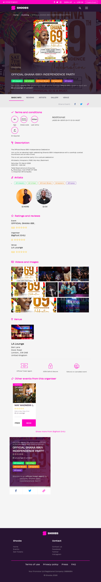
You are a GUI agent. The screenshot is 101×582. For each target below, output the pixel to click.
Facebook (56, 549)
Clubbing (25, 15)
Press (65, 564)
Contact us (57, 547)
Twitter (55, 552)
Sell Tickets (18, 552)
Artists (42, 97)
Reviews (30, 97)
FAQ (73, 564)
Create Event (91, 2)
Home (16, 15)
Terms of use (32, 564)
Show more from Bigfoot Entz (50, 431)
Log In (80, 2)
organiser (50, 378)
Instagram (56, 554)
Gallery (54, 97)
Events (16, 549)
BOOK (28, 423)
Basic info (16, 97)
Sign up (68, 2)
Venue (66, 97)
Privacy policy (50, 564)
